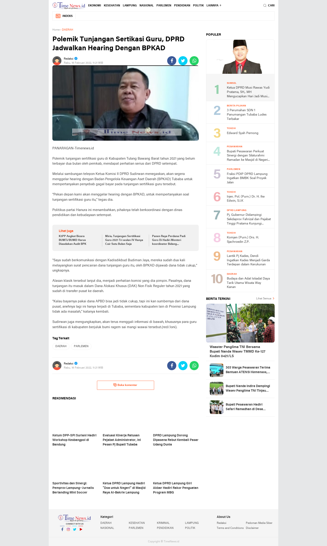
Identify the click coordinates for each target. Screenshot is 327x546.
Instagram (68, 531)
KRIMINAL (163, 523)
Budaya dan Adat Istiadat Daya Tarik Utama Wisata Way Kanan (248, 283)
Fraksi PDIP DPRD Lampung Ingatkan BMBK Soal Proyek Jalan (247, 178)
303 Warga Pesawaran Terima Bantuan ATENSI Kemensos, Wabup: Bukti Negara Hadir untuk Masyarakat (248, 370)
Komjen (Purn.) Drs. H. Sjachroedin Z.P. (243, 240)
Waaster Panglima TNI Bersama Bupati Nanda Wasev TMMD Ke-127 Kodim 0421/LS (237, 351)
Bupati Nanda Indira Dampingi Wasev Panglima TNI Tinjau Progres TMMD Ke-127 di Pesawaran (248, 389)
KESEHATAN (112, 5)
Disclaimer (252, 528)
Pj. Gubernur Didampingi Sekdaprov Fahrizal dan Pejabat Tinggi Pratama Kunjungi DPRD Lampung (249, 219)
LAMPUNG (130, 5)
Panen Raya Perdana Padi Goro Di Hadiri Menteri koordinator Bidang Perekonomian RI (168, 240)
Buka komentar (125, 385)
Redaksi (221, 523)
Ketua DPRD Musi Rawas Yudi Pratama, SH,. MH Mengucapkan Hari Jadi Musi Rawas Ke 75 (248, 92)
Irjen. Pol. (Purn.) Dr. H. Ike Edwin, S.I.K (246, 199)
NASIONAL (146, 5)
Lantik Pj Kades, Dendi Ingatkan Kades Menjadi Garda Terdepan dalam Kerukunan (248, 260)
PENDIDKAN (182, 5)
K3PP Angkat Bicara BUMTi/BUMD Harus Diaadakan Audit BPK (72, 240)
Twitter (74, 531)
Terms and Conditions (230, 528)
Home (56, 30)
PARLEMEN (163, 5)
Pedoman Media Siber (259, 523)
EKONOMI (94, 5)
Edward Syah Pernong (242, 133)
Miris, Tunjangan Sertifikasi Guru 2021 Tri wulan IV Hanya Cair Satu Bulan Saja (124, 240)
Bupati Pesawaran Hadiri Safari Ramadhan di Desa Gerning (244, 407)
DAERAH (61, 346)
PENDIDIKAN (165, 528)
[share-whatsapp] (194, 60)
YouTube (80, 531)
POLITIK (198, 5)
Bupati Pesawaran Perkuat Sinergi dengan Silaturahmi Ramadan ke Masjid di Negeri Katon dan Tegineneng (247, 156)
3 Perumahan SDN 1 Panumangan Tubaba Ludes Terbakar (247, 115)
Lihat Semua (263, 298)
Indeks (64, 16)
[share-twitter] (183, 60)
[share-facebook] (171, 60)
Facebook (62, 531)
